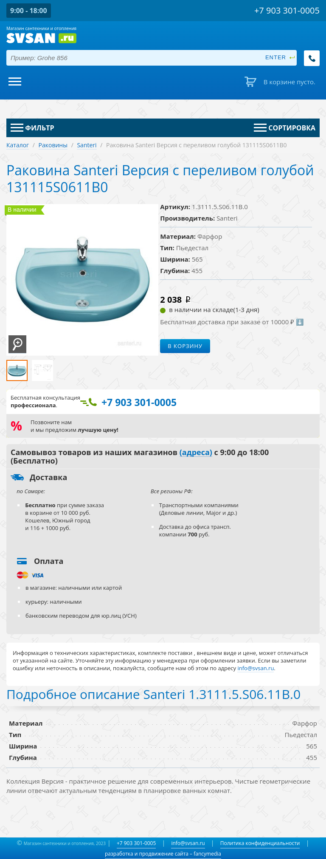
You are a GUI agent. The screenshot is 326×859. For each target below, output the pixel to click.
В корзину (185, 346)
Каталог (17, 145)
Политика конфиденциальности (260, 843)
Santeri (86, 145)
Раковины (53, 145)
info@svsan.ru (188, 843)
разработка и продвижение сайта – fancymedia (163, 853)
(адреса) (196, 452)
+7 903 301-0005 (136, 843)
